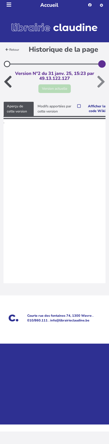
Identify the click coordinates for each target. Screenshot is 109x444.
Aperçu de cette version (17, 109)
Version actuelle (54, 88)
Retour (12, 50)
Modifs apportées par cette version (54, 109)
